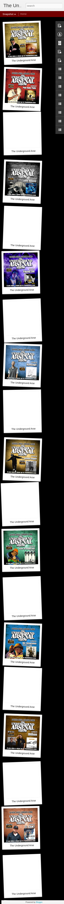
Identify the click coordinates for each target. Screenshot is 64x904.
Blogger (39, 902)
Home (23, 14)
